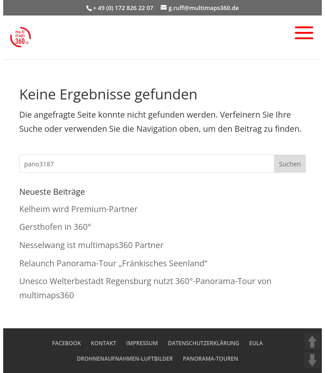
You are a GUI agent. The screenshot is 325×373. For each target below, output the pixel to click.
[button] (304, 39)
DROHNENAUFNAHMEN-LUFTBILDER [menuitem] (125, 359)
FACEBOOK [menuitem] (66, 343)
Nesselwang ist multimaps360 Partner (91, 244)
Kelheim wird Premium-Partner (78, 208)
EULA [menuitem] (256, 343)
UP (312, 341)
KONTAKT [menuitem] (104, 343)
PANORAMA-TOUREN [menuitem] (211, 359)
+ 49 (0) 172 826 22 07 (123, 8)
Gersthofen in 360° (55, 226)
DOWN (312, 360)
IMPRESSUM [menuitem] (142, 343)
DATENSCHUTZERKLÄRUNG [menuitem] (203, 343)
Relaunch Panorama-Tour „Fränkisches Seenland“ (113, 263)
